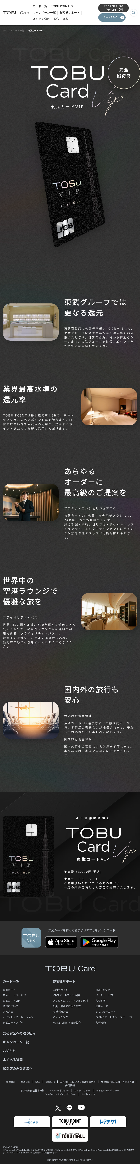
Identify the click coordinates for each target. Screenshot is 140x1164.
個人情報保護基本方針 (32, 1089)
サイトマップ (88, 1093)
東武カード (9, 989)
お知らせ (9, 1050)
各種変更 (101, 1000)
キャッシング (60, 1016)
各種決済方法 (60, 1011)
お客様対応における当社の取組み (78, 1081)
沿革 (37, 1081)
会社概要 (25, 1081)
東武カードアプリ (13, 1022)
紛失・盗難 (61, 19)
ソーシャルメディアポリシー (60, 1093)
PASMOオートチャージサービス (114, 1016)
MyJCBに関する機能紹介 (67, 1022)
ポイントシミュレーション (18, 1016)
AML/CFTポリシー (59, 1089)
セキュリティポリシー (107, 1089)
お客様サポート (69, 12)
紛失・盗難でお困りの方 (67, 1005)
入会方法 (8, 1011)
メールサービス (104, 994)
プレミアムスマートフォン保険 (70, 1000)
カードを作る (110, 16)
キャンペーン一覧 (44, 12)
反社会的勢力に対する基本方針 (117, 1081)
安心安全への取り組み (19, 1032)
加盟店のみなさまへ (17, 1068)
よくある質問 (41, 19)
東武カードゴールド (14, 994)
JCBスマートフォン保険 (66, 994)
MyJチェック (103, 989)
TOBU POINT (60, 6)
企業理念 (50, 1081)
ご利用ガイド (60, 989)
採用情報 (70, 1084)
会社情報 (10, 1081)
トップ (6, 29)
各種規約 (101, 1022)
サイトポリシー (82, 1089)
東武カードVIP (11, 1000)
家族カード (102, 1005)
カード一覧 (40, 6)
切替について (10, 1005)
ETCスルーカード (106, 1011)
